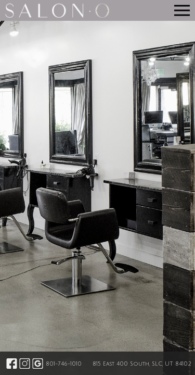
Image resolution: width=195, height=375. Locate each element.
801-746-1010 (64, 364)
